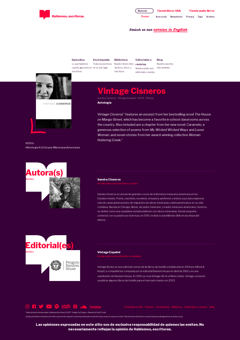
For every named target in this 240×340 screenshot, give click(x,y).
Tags (200, 16)
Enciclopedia (103, 64)
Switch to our (158, 29)
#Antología (32, 147)
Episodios (82, 65)
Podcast (149, 307)
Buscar (142, 10)
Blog (166, 64)
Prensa (190, 16)
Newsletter (176, 16)
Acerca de (161, 16)
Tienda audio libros (201, 10)
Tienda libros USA (169, 10)
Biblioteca (124, 65)
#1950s (30, 143)
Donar (145, 16)
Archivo (210, 16)
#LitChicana (45, 147)
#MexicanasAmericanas (66, 147)
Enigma (83, 312)
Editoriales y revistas (145, 66)
